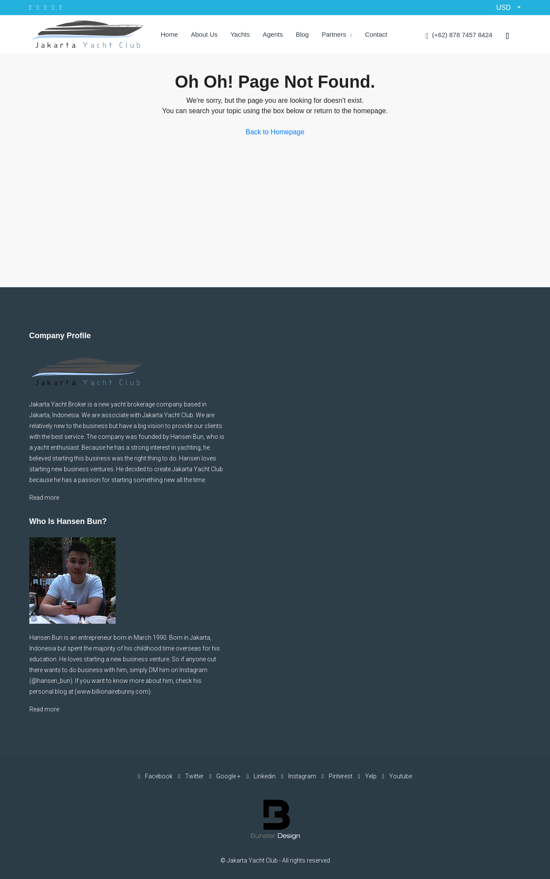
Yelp (368, 776)
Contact (376, 34)
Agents (273, 34)
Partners (334, 34)
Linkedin (261, 776)
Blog (302, 34)
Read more (44, 497)
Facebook (156, 776)
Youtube (397, 776)
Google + (225, 776)
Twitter (191, 776)
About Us (204, 34)
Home (169, 34)
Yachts (240, 34)
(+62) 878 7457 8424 (459, 35)
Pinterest (338, 776)
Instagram (299, 776)
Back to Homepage (274, 132)
